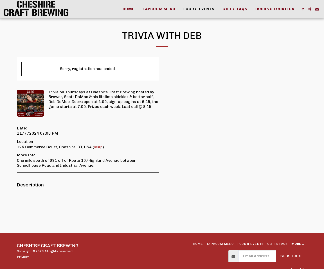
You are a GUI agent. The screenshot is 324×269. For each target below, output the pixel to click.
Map (98, 147)
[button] (302, 9)
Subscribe (291, 256)
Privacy (23, 256)
